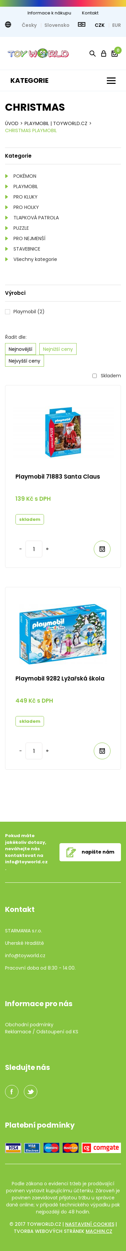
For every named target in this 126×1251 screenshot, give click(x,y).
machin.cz (99, 1231)
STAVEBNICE (26, 249)
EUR (116, 25)
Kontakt (90, 13)
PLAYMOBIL (25, 186)
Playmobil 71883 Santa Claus (57, 477)
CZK (100, 25)
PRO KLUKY (25, 197)
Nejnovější (20, 349)
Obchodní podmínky (29, 1024)
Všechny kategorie (35, 259)
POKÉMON (24, 176)
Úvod (11, 123)
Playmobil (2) (29, 311)
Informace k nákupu (49, 13)
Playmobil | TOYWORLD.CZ (56, 123)
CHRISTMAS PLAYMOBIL (31, 130)
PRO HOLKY (26, 207)
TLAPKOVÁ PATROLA (36, 217)
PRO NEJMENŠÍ (29, 238)
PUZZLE (21, 228)
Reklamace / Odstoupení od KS (41, 1031)
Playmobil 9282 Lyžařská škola (59, 678)
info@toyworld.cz (26, 862)
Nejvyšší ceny (24, 361)
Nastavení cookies (89, 1224)
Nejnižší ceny (58, 349)
